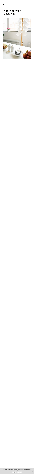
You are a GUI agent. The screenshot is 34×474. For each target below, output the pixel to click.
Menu (30, 4)
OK (13, 472)
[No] (32, 471)
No (15, 472)
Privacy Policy (19, 472)
